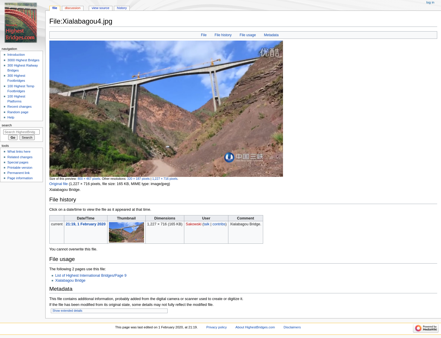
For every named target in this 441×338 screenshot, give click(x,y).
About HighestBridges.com (255, 327)
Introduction (16, 54)
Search (7, 125)
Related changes (19, 157)
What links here (18, 151)
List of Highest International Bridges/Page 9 (90, 275)
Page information (20, 178)
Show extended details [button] (67, 310)
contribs (218, 224)
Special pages (17, 162)
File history (223, 35)
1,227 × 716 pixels (164, 178)
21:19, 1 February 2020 (85, 224)
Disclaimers (292, 327)
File (203, 35)
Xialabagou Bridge (70, 280)
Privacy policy (216, 327)
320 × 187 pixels (138, 178)
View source (100, 8)
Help (10, 117)
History (122, 8)
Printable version (19, 167)
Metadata (271, 35)
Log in (430, 2)
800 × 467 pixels (89, 178)
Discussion (72, 8)
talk (206, 224)
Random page (17, 112)
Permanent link (18, 173)
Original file (58, 184)
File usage (248, 35)
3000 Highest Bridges (23, 60)
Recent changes (19, 106)
